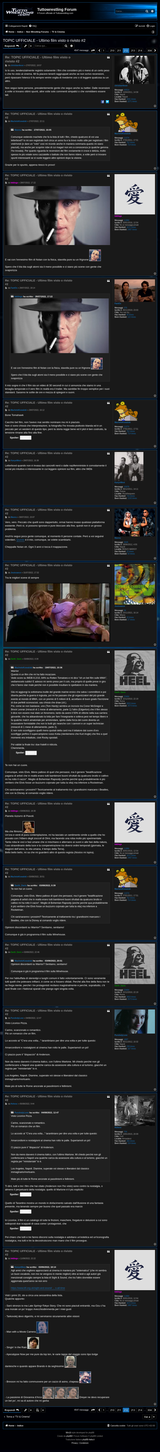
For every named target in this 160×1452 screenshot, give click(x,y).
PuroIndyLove (121, 1035)
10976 (126, 487)
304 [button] (149, 50)
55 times (130, 315)
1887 (126, 1039)
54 (125, 610)
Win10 (68, 1433)
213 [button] (133, 50)
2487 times (132, 229)
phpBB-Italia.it (88, 1440)
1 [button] (103, 50)
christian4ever (121, 86)
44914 (126, 90)
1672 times (131, 227)
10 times (130, 617)
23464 (126, 696)
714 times (131, 145)
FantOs (118, 303)
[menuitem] (32, 26)
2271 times (132, 101)
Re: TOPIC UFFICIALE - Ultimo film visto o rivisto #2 (38, 59)
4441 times (131, 99)
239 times (130, 1046)
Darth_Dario (120, 692)
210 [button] (112, 50)
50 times (131, 554)
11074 (126, 138)
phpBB (69, 1436)
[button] (93, 50)
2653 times (131, 703)
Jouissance (120, 606)
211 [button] (119, 50)
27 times (131, 620)
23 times (130, 551)
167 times (131, 1049)
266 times (130, 1141)
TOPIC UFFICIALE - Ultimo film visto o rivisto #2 (44, 40)
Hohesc (118, 1127)
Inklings (118, 216)
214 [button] (140, 50)
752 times (130, 142)
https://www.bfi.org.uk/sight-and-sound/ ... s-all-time (38, 1288)
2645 (126, 542)
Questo (20, 539)
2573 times (132, 706)
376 (125, 308)
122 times (131, 317)
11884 (126, 220)
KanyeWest (120, 482)
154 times (131, 1143)
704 (125, 1132)
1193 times (132, 498)
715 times (130, 496)
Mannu (17, 130)
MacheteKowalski (123, 134)
